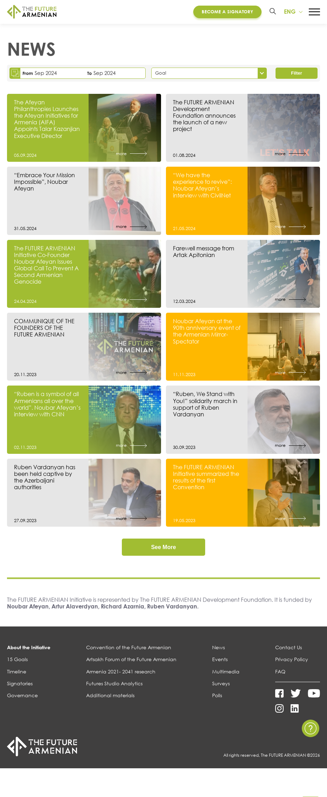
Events (220, 661)
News (218, 649)
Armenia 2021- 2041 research (120, 673)
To (89, 74)
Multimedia (225, 673)
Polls (217, 697)
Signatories (20, 685)
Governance (22, 697)
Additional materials (110, 697)
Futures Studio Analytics (114, 685)
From (27, 74)
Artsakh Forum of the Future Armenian (131, 661)
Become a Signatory (226, 12)
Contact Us (288, 649)
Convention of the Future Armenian (128, 649)
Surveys (221, 685)
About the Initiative (28, 649)
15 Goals (17, 661)
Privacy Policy (291, 661)
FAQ (280, 673)
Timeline (16, 673)
